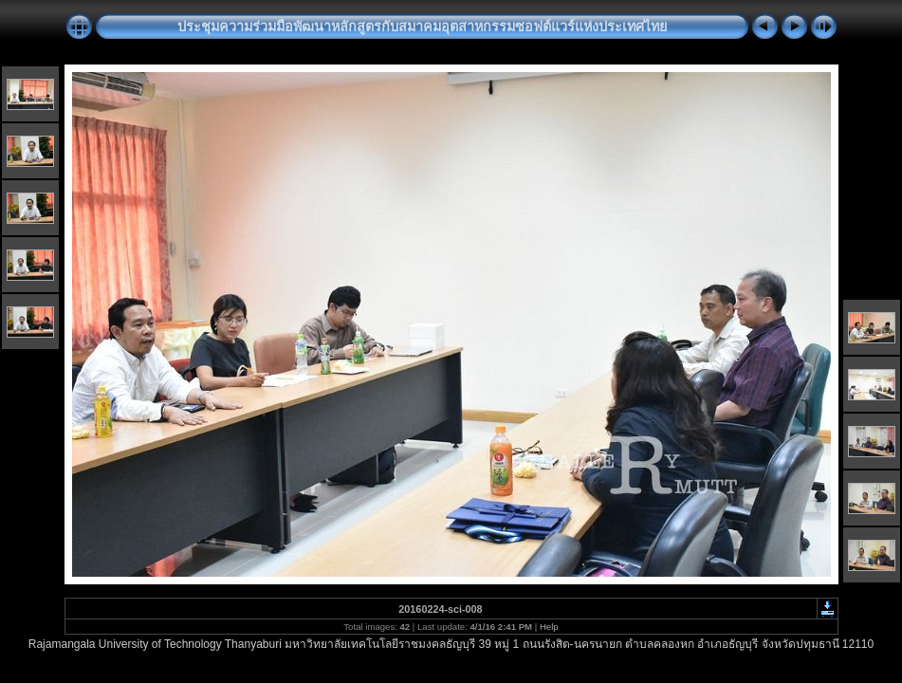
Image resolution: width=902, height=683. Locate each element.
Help (549, 626)
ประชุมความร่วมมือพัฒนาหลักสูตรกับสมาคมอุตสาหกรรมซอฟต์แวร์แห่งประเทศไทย (422, 26)
